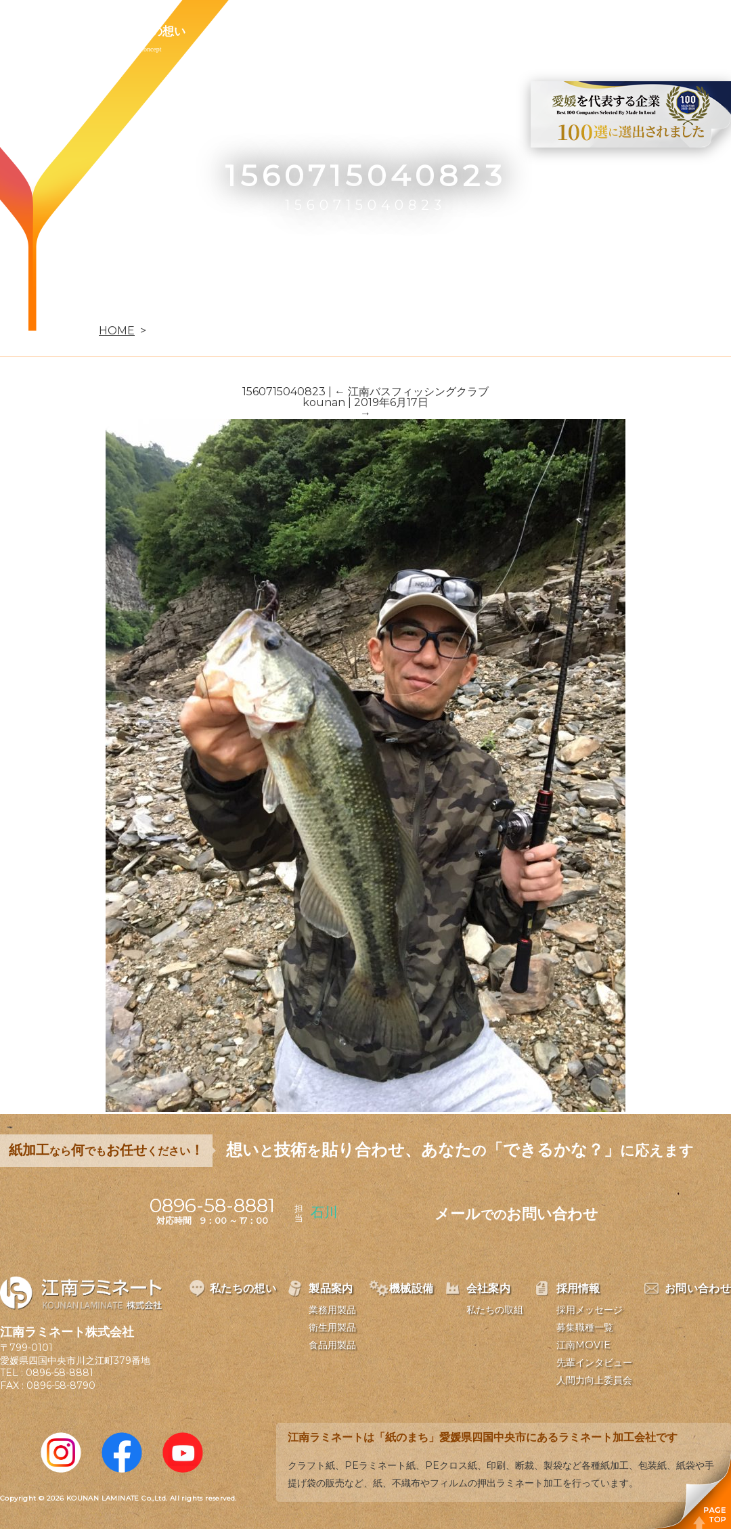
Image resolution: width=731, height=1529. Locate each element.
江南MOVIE (583, 1345)
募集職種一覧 (584, 1327)
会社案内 (398, 31)
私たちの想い (150, 31)
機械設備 (319, 31)
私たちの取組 (494, 1310)
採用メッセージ (589, 1310)
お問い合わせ (566, 31)
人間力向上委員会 (594, 1380)
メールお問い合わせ (516, 1214)
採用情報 (476, 31)
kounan (324, 402)
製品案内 (241, 31)
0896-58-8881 (59, 1373)
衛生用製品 (332, 1327)
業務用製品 (332, 1310)
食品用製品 (332, 1345)
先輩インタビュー (594, 1362)
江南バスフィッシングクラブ (411, 391)
